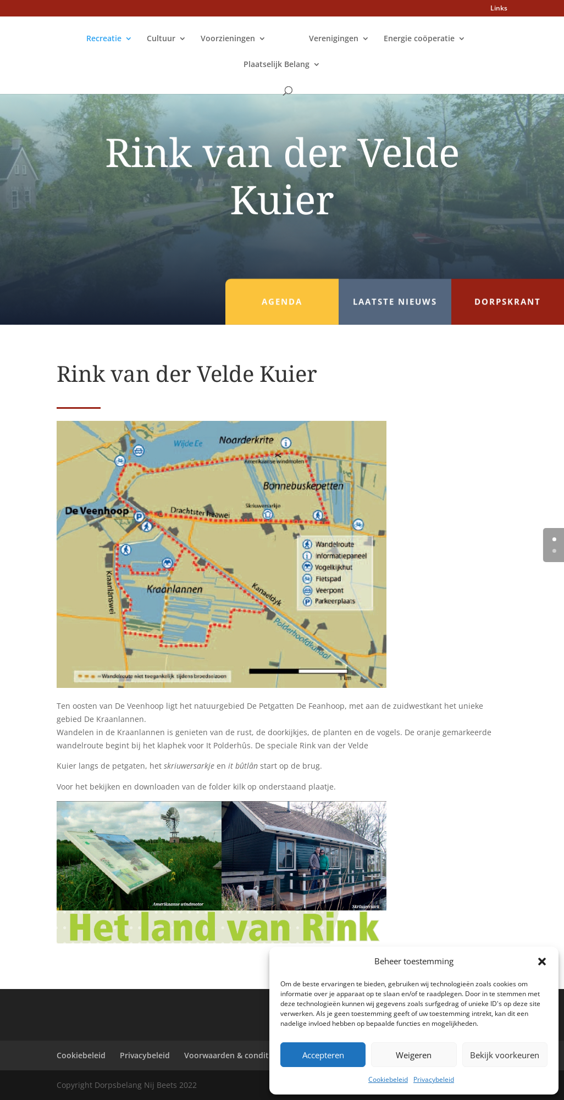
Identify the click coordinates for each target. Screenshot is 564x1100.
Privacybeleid (433, 1079)
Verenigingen (333, 39)
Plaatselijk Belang (276, 64)
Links (498, 9)
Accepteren (323, 1054)
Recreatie (103, 39)
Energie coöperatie (419, 39)
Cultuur (161, 39)
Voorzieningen (228, 39)
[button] (542, 961)
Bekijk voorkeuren (504, 1054)
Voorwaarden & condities (231, 1055)
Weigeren (414, 1054)
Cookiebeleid (388, 1079)
